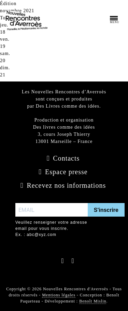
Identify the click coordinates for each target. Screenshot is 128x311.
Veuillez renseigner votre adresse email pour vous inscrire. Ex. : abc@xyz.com (51, 228)
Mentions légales (58, 295)
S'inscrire (106, 210)
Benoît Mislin (92, 301)
